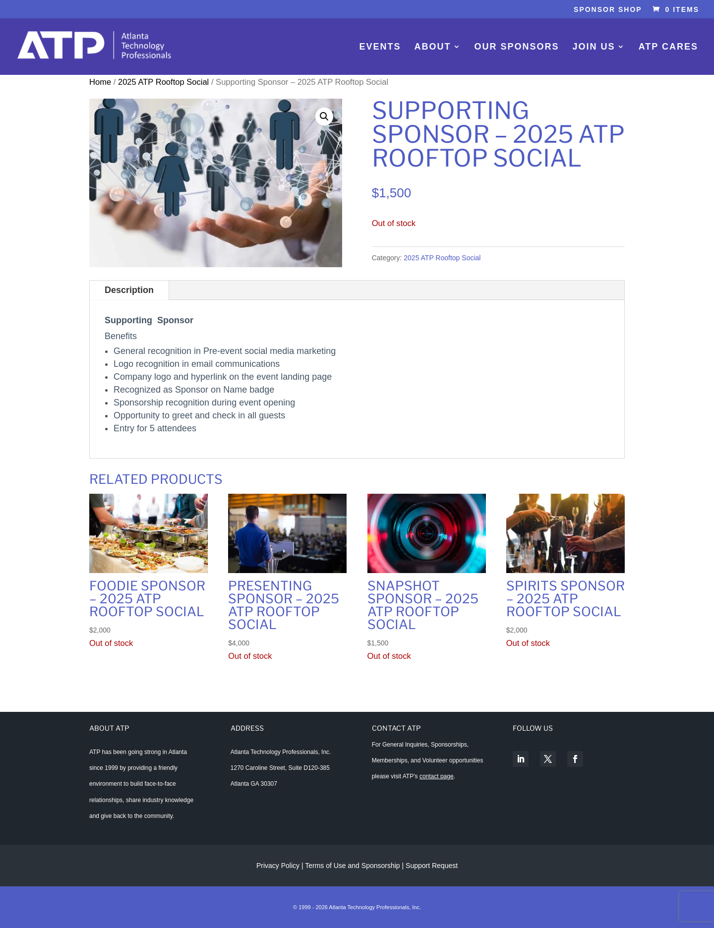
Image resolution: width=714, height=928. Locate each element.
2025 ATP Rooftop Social (163, 82)
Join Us (594, 47)
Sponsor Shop (608, 9)
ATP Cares (668, 47)
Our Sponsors (517, 47)
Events (380, 47)
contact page (436, 776)
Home (100, 82)
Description (129, 290)
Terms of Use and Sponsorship (353, 866)
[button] (324, 116)
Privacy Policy (277, 866)
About (433, 47)
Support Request (432, 866)
